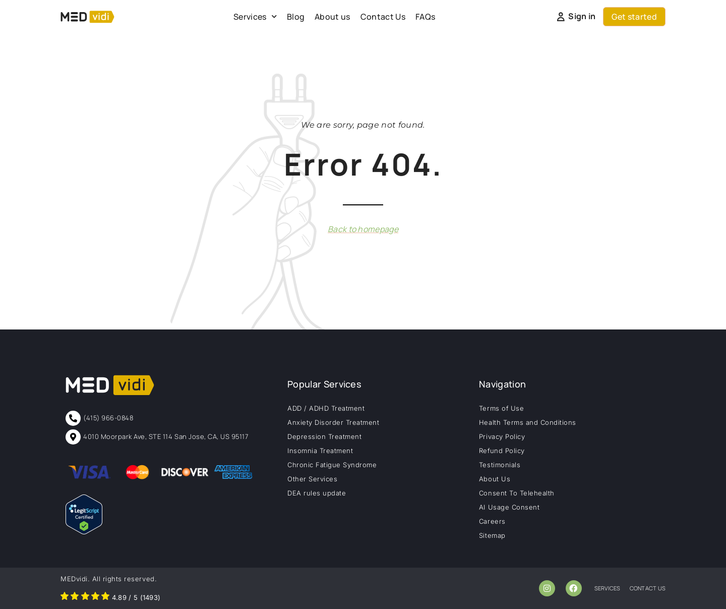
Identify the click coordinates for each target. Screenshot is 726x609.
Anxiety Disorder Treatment (333, 422)
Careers (492, 521)
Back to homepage (363, 229)
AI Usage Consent (509, 507)
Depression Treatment (324, 436)
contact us (648, 588)
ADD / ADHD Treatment (326, 408)
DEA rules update (316, 493)
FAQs (425, 16)
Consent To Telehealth (517, 493)
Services (255, 16)
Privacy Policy (502, 436)
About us (332, 16)
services (607, 588)
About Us (494, 479)
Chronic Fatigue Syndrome (332, 465)
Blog (296, 16)
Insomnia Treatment (320, 451)
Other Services (312, 479)
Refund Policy (502, 451)
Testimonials (499, 465)
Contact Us (382, 16)
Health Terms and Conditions (527, 422)
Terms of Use (501, 408)
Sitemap (492, 535)
